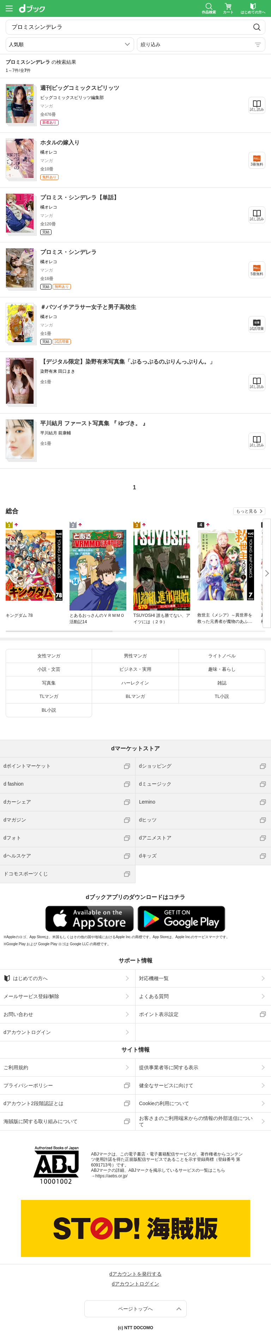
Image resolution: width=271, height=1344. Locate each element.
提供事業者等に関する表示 (168, 1067)
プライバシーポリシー (28, 1085)
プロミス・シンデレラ (68, 252)
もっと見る (246, 511)
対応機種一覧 (154, 978)
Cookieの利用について (164, 1103)
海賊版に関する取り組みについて (41, 1121)
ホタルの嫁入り (60, 142)
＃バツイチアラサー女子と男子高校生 (88, 307)
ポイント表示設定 (159, 1014)
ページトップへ (135, 1309)
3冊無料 (257, 164)
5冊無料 (257, 274)
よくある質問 (154, 996)
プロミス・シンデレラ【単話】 (79, 197)
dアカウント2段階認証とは (34, 1103)
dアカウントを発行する (135, 1274)
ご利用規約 (16, 1067)
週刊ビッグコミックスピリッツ (79, 88)
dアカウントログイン (27, 1032)
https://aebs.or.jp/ (111, 1175)
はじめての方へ (26, 978)
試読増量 (257, 328)
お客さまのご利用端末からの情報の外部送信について (196, 1121)
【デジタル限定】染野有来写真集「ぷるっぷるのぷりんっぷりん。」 (127, 362)
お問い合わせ (18, 1014)
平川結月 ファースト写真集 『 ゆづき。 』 (94, 423)
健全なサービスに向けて (166, 1085)
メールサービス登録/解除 (31, 996)
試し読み (257, 109)
